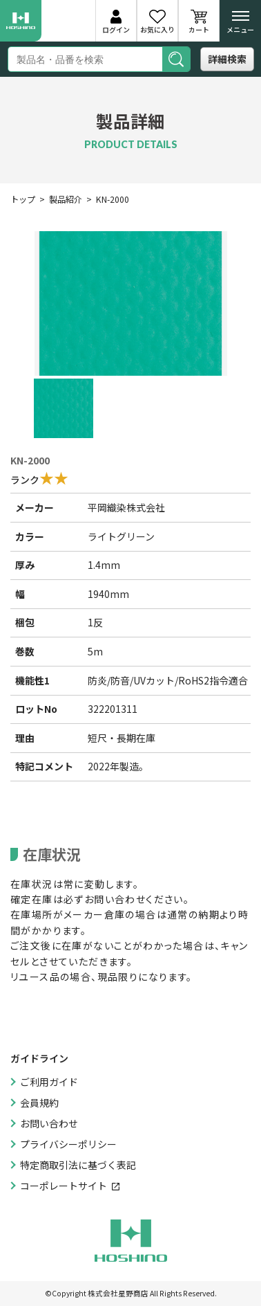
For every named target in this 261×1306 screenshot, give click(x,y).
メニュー (240, 25)
